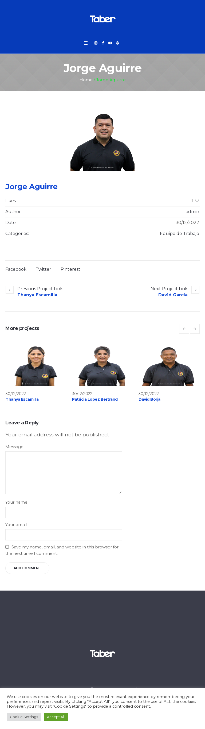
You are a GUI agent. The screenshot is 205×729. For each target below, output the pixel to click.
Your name (16, 502)
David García (173, 294)
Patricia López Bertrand (95, 399)
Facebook (15, 269)
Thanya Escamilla (37, 294)
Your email (16, 524)
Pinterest (70, 269)
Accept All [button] (56, 717)
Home (86, 79)
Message (14, 446)
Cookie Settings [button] (24, 717)
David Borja (149, 399)
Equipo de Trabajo (179, 233)
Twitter (43, 269)
